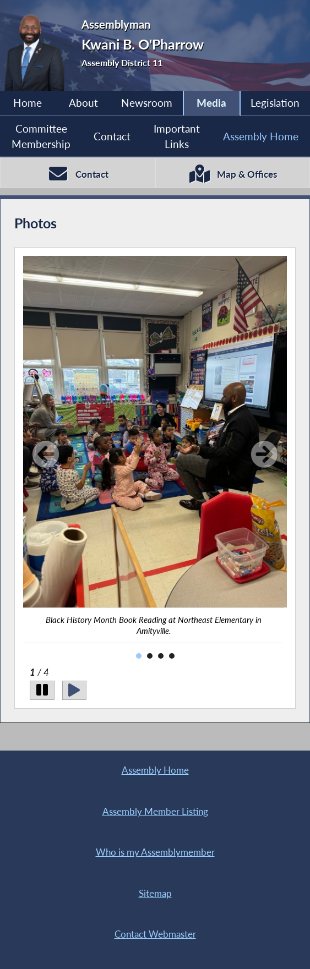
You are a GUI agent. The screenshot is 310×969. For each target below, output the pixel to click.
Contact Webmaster (155, 934)
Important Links (177, 136)
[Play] (74, 690)
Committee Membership (41, 136)
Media (211, 103)
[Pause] (42, 690)
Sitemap (155, 893)
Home (27, 103)
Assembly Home (260, 136)
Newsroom (146, 103)
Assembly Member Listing (155, 811)
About (83, 103)
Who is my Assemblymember (155, 852)
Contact (112, 136)
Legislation (275, 103)
